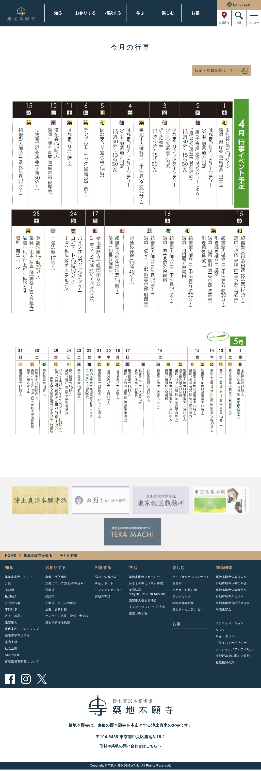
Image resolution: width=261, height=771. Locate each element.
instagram (26, 679)
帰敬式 (50, 590)
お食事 (177, 583)
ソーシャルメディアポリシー (236, 649)
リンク (220, 630)
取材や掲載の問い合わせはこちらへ (130, 746)
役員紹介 (11, 596)
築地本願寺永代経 (57, 622)
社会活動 (11, 648)
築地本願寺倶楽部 (17, 635)
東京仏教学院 (138, 613)
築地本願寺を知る (37, 556)
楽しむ (168, 13)
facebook (10, 679)
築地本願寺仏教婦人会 (231, 577)
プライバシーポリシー (231, 642)
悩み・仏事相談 (105, 577)
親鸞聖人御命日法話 (143, 600)
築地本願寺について (19, 577)
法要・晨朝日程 (56, 609)
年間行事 (11, 609)
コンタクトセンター (109, 590)
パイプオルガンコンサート (191, 577)
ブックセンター (183, 596)
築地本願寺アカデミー (144, 577)
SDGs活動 (12, 655)
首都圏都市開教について (22, 661)
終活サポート (104, 583)
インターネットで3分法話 (147, 607)
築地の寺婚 (102, 596)
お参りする (85, 13)
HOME (10, 556)
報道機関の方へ (226, 662)
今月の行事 (12, 603)
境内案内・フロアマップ (22, 629)
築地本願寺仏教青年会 (231, 590)
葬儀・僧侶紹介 (56, 577)
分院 (8, 583)
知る (58, 13)
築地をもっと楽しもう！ (189, 609)
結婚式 (50, 596)
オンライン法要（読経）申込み (67, 616)
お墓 (195, 13)
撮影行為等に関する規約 (233, 656)
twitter (42, 679)
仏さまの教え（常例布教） (147, 583)
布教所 (9, 590)
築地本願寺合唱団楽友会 (233, 603)
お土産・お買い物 (184, 590)
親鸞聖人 (11, 622)
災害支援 (11, 642)
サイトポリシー (226, 636)
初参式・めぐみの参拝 (60, 603)
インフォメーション (230, 623)
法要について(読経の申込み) (65, 583)
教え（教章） (14, 616)
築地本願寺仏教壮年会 (231, 583)
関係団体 (224, 567)
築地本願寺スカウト (230, 596)
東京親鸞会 (223, 609)
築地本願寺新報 (183, 603)
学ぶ (140, 13)
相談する (113, 13)
